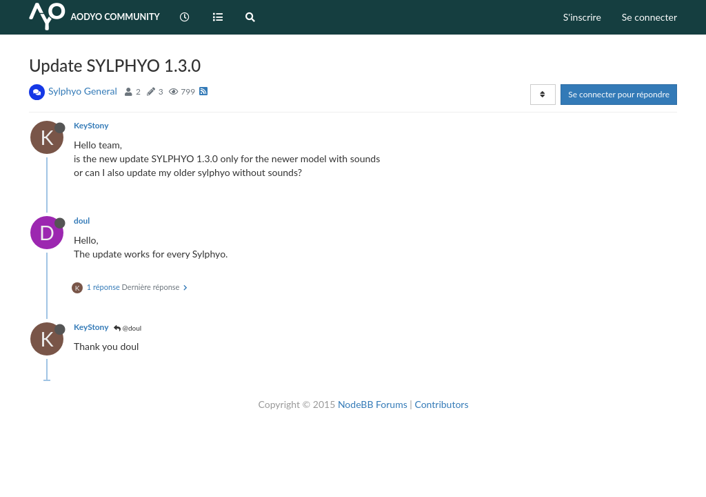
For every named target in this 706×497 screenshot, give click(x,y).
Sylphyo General (82, 91)
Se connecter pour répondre (618, 94)
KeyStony (91, 125)
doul (82, 220)
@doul (127, 328)
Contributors (441, 404)
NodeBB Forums (372, 404)
